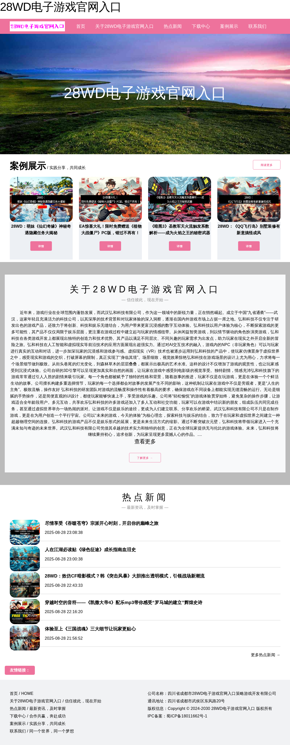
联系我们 (257, 26)
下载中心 (201, 26)
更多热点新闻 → (265, 655)
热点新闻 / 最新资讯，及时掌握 (38, 708)
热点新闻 (173, 26)
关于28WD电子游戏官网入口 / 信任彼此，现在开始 (56, 701)
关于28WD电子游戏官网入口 (124, 26)
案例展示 (229, 26)
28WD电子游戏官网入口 (60, 6)
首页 (80, 26)
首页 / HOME (22, 693)
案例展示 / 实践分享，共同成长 (38, 723)
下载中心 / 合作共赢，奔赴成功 (38, 716)
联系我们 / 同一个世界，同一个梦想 (42, 731)
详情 (41, 246)
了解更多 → (145, 457)
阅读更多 (267, 165)
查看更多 (145, 441)
